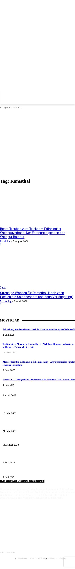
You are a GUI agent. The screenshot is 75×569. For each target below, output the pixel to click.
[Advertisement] (32, 143)
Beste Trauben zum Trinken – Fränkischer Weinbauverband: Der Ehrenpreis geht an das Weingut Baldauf (32, 233)
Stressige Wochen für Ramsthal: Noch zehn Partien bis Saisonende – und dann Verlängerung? (36, 295)
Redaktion (5, 241)
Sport (3, 287)
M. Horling (6, 301)
